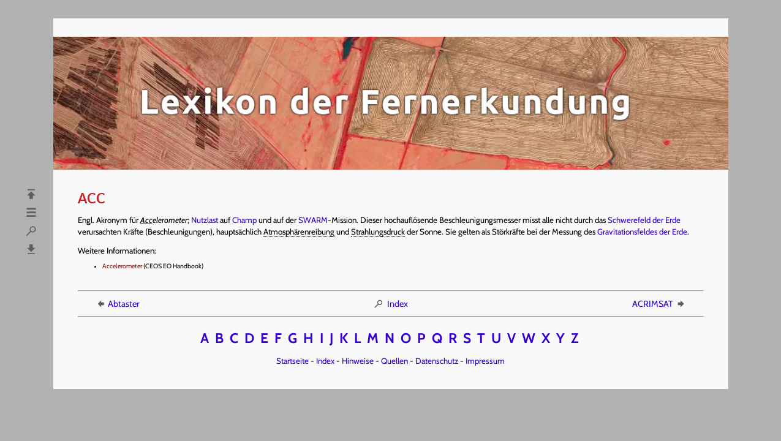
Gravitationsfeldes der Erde (642, 231)
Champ (244, 220)
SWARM (313, 220)
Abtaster (117, 303)
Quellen (394, 361)
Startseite (292, 361)
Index (390, 303)
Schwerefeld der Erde (644, 220)
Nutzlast (204, 220)
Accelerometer (122, 266)
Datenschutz (436, 361)
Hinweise (358, 361)
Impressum (485, 361)
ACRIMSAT (659, 303)
